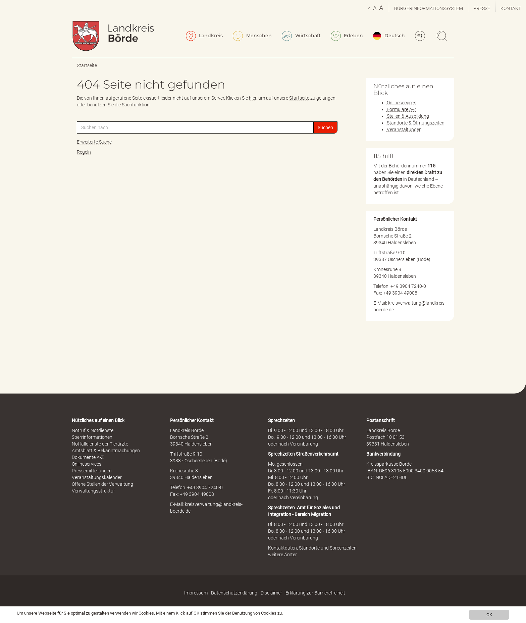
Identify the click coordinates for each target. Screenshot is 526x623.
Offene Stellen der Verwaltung (102, 484)
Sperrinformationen (92, 437)
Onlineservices (401, 102)
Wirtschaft (301, 36)
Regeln (84, 152)
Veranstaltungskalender (97, 477)
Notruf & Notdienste (92, 430)
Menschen (252, 36)
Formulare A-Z (401, 109)
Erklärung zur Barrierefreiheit (315, 592)
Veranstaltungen (404, 129)
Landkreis (204, 36)
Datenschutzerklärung (234, 592)
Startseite (87, 65)
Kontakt (511, 8)
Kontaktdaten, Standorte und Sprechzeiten (312, 548)
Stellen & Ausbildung (408, 116)
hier (252, 98)
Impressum (196, 592)
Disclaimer (271, 592)
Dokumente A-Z (88, 457)
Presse (481, 8)
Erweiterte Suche (94, 142)
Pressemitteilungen (92, 470)
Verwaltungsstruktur (93, 491)
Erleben (347, 36)
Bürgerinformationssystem (428, 8)
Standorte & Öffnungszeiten (415, 122)
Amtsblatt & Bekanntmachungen (106, 450)
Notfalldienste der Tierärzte (100, 444)
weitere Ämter (282, 554)
